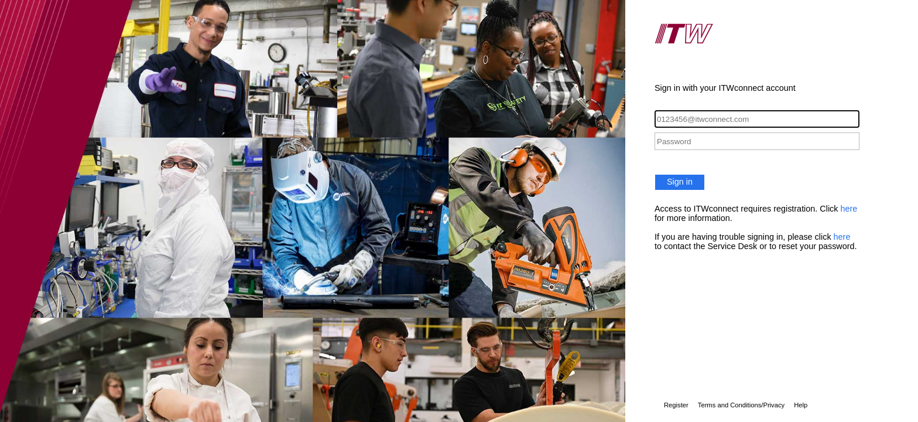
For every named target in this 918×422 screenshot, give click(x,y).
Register (676, 405)
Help (800, 405)
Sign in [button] (680, 181)
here (849, 208)
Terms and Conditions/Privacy (741, 405)
